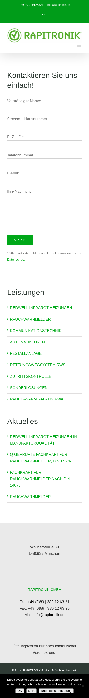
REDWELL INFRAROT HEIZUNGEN (41, 308)
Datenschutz (16, 259)
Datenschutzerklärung (56, 691)
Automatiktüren (27, 342)
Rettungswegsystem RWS (38, 365)
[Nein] (83, 686)
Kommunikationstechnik (35, 331)
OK (19, 691)
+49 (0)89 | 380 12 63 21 (48, 602)
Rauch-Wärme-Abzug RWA (36, 399)
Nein (31, 691)
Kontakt (71, 670)
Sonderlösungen (28, 388)
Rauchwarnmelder (30, 319)
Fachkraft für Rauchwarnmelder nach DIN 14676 (40, 479)
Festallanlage (26, 353)
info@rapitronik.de (58, 5)
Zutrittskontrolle (30, 376)
